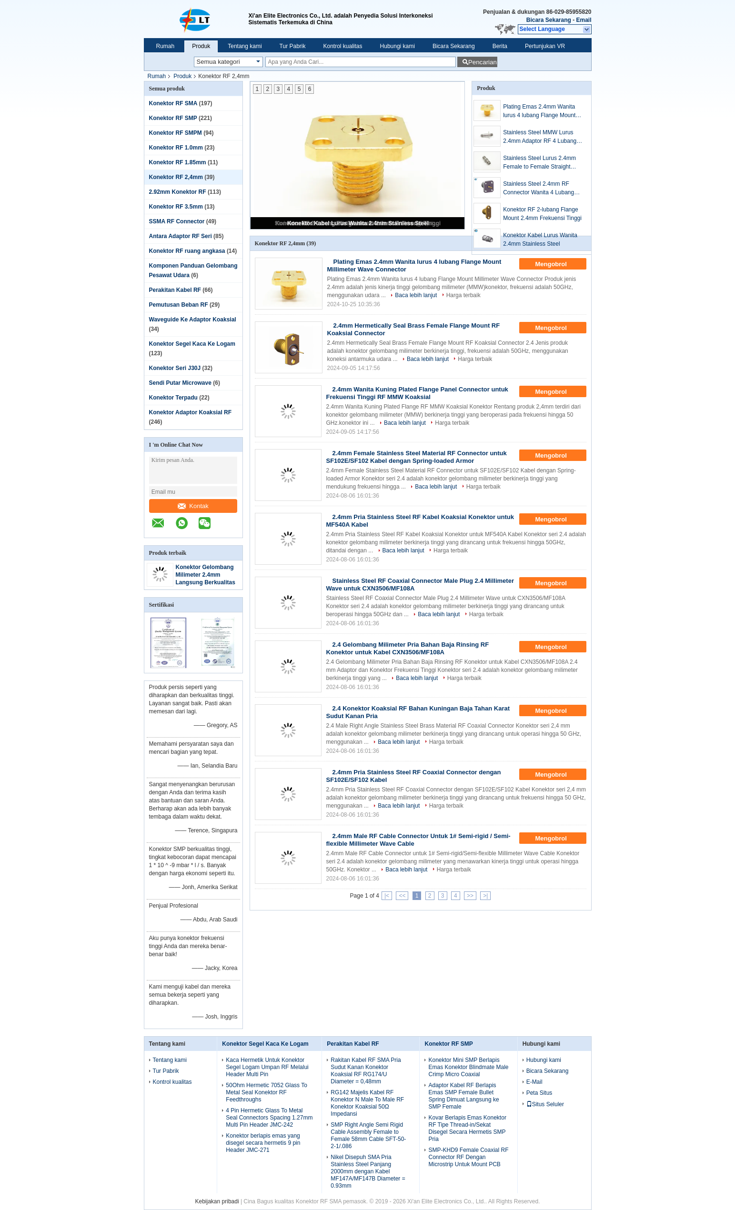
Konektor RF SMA (173, 103)
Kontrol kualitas (342, 46)
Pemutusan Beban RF (178, 304)
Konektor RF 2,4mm (176, 177)
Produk (201, 46)
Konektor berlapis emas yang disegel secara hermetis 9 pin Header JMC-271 (263, 1142)
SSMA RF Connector (177, 221)
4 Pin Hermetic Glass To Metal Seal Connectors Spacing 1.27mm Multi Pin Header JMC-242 (269, 1117)
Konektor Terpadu (173, 397)
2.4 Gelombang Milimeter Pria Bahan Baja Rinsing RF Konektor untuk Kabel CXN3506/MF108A (407, 648)
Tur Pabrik (293, 46)
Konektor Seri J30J (175, 368)
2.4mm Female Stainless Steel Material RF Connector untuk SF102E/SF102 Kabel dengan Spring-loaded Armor (416, 457)
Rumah (165, 46)
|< (386, 895)
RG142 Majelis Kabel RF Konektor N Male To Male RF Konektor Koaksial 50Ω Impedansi (367, 1103)
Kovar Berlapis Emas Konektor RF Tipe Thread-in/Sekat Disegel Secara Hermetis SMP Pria (467, 1128)
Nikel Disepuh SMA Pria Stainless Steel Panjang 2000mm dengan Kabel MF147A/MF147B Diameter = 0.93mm (368, 1171)
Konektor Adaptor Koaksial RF (190, 412)
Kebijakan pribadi (217, 1201)
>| (485, 895)
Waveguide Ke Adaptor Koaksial (192, 319)
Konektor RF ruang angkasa (187, 251)
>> (470, 895)
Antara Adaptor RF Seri (180, 236)
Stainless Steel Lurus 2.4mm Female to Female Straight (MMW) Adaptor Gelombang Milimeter (539, 163)
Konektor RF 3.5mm (176, 206)
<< (402, 895)
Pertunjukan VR (545, 46)
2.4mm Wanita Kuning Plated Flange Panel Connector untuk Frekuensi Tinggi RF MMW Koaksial (417, 393)
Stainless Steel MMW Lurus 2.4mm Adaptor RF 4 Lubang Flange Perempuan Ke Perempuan (539, 137)
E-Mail (534, 1082)
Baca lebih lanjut (416, 295)
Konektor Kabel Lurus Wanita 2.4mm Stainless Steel (358, 223)
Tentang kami (245, 46)
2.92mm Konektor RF (177, 192)
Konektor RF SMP (173, 118)
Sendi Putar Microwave (180, 383)
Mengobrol (557, 264)
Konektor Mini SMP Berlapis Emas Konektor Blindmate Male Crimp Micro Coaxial (468, 1067)
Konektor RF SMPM (175, 133)
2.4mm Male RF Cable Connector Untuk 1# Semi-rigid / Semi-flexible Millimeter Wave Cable (418, 839)
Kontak (193, 506)
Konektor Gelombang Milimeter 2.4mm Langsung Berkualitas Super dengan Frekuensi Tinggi (205, 582)
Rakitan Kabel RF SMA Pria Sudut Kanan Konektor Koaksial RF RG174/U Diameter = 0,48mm (366, 1071)
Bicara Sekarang (548, 20)
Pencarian (482, 62)
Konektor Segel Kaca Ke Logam (192, 343)
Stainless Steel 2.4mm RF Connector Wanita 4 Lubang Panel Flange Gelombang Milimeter (538, 188)
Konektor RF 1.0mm (176, 147)
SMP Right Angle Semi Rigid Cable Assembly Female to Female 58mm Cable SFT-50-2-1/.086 (368, 1135)
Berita (500, 46)
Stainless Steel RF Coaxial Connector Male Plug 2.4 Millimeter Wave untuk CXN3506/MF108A (420, 584)
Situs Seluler (545, 1104)
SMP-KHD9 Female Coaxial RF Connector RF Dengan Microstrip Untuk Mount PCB (468, 1157)
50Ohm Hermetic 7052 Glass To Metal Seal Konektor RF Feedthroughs (266, 1092)
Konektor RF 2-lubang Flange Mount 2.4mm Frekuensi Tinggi (542, 213)
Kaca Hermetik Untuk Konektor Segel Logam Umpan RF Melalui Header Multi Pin (267, 1067)
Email (583, 20)
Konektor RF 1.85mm (177, 162)
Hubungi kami (397, 46)
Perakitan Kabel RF (175, 290)
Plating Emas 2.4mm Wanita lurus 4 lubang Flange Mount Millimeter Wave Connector (539, 111)
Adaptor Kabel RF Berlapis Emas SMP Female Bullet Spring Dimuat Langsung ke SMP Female (463, 1096)
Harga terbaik (463, 295)
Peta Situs (539, 1093)
